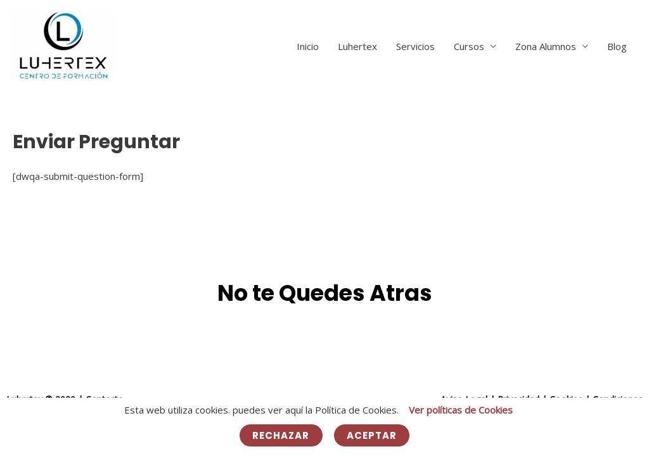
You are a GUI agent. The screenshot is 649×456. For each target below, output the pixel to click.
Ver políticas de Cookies (461, 409)
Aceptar (372, 435)
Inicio (308, 46)
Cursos (469, 46)
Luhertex (357, 46)
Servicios (415, 46)
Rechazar (281, 435)
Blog (617, 46)
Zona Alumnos (545, 46)
